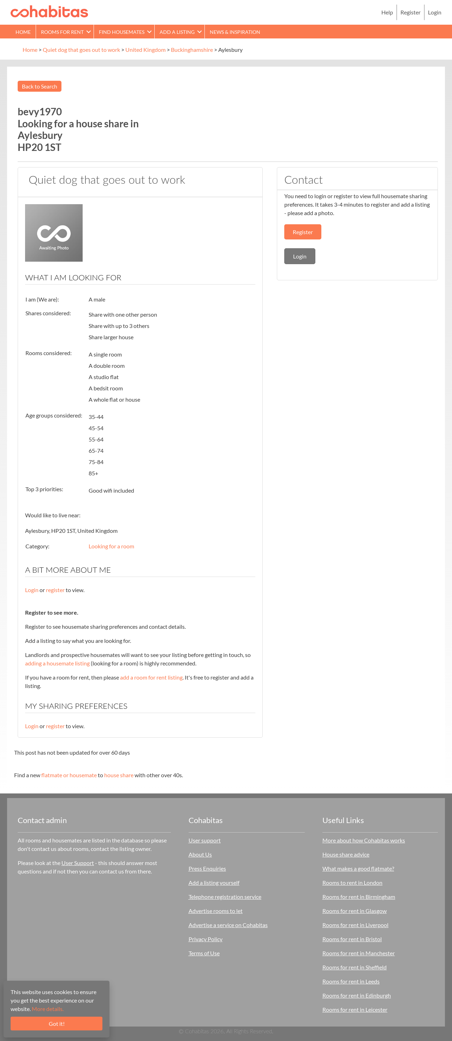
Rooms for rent (62, 32)
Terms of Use (204, 953)
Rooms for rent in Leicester (354, 1009)
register (55, 589)
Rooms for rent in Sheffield (354, 967)
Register (410, 12)
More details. (48, 1008)
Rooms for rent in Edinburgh (356, 995)
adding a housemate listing (57, 663)
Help (387, 12)
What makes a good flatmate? (358, 868)
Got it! (57, 1023)
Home (23, 32)
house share (118, 775)
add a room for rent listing (151, 677)
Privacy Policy (205, 939)
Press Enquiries (207, 868)
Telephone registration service (225, 896)
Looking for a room (111, 546)
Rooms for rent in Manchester (358, 953)
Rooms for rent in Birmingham (358, 896)
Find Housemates (121, 32)
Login (434, 12)
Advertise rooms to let (216, 910)
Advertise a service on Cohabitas (228, 924)
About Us (200, 854)
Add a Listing (177, 32)
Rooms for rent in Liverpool (355, 924)
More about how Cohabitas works (363, 840)
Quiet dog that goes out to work (81, 49)
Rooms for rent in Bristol (352, 939)
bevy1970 (40, 111)
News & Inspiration (235, 32)
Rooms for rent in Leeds (351, 981)
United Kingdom (145, 49)
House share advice (345, 854)
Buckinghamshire (192, 49)
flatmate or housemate (69, 775)
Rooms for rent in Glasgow (354, 910)
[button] (89, 31)
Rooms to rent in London (352, 882)
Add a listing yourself (214, 882)
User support (205, 840)
